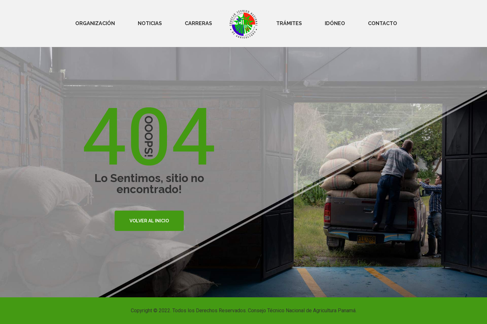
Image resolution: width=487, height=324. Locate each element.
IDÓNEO (335, 23)
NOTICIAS (150, 23)
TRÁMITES (289, 23)
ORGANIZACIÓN (95, 23)
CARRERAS (198, 23)
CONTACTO (382, 23)
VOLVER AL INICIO (149, 220)
